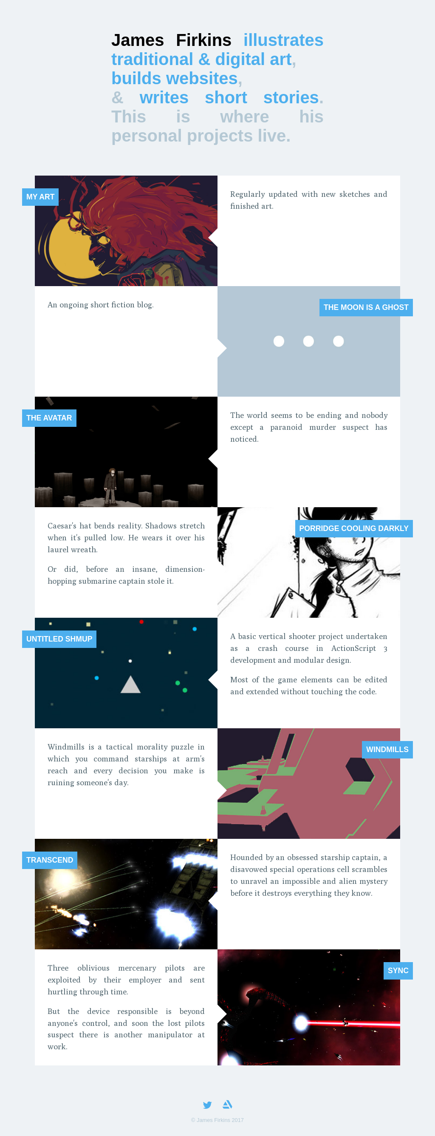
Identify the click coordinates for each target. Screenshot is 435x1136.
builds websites (174, 78)
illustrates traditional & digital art (217, 49)
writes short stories (229, 97)
